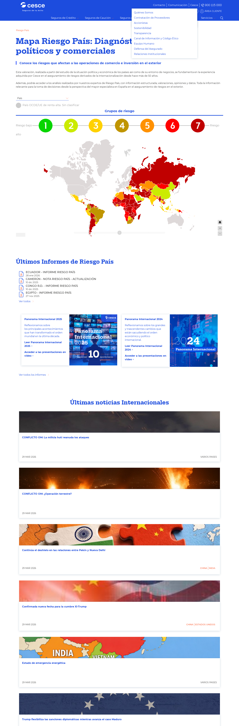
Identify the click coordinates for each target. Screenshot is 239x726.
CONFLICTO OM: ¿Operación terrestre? (47, 493)
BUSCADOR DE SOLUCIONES (179, 11)
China (203, 568)
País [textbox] (19, 98)
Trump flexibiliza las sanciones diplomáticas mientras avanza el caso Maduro (71, 719)
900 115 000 (213, 5)
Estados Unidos (205, 624)
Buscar (221, 18)
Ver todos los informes (32, 374)
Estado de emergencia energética (43, 663)
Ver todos (24, 301)
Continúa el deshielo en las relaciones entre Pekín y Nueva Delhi (63, 550)
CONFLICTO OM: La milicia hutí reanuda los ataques (55, 437)
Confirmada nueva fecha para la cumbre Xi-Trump (54, 606)
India (212, 568)
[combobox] (42, 98)
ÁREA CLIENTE (213, 11)
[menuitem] (173, 5)
